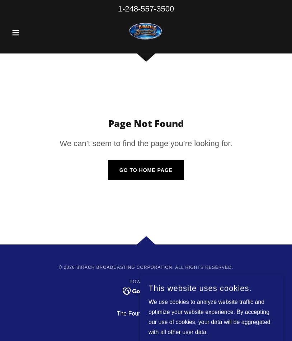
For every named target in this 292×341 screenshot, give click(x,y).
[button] (29, 32)
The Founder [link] (133, 313)
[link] (146, 32)
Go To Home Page (146, 170)
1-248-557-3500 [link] (146, 8)
